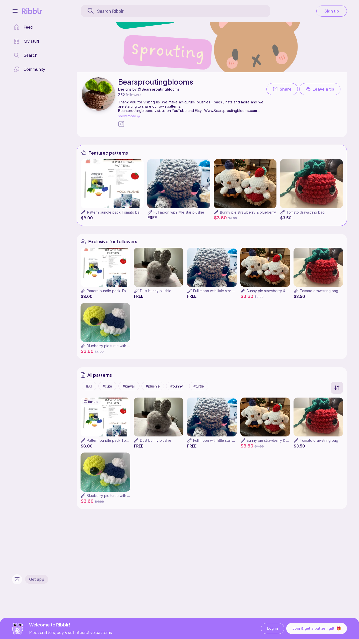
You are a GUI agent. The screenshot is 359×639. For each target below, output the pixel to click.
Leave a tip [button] (320, 89)
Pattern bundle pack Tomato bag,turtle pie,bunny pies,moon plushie (143, 212)
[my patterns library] (26, 41)
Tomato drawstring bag (305, 212)
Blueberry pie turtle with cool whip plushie (121, 346)
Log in (272, 628)
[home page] (23, 27)
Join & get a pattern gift (316, 628)
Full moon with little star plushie (179, 212)
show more (129, 116)
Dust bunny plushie (155, 291)
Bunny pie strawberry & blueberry (248, 212)
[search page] (25, 55)
